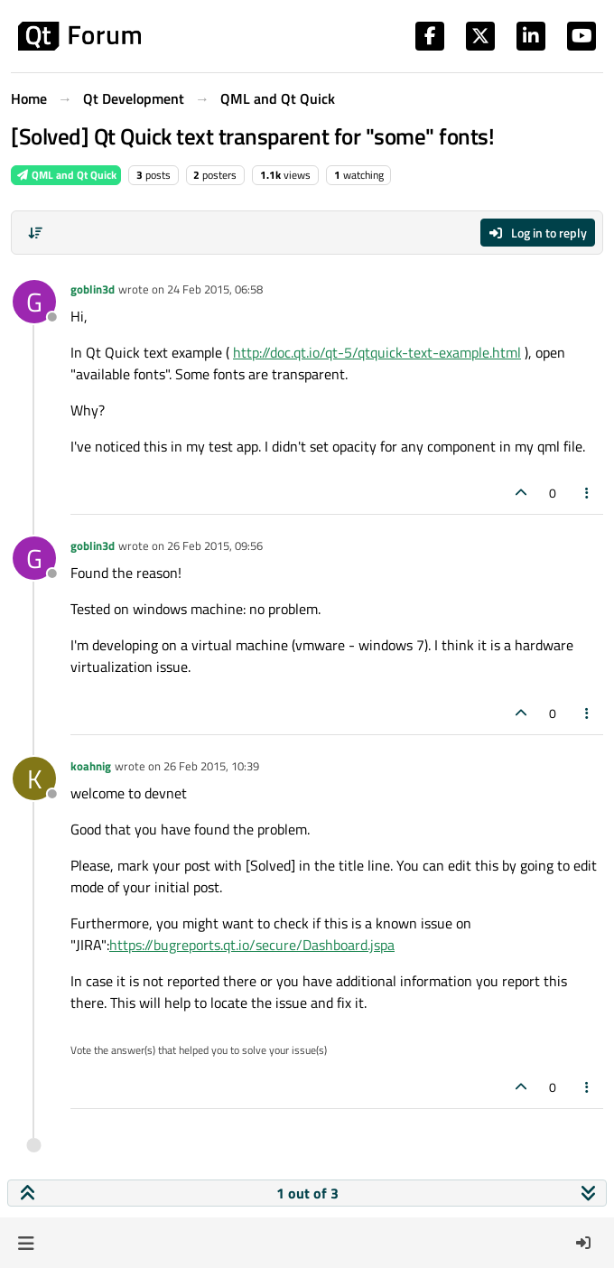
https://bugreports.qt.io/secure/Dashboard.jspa (252, 945)
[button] (25, 1243)
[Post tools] (588, 493)
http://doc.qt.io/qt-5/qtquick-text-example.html (377, 352)
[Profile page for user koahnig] (34, 778)
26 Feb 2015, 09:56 (215, 545)
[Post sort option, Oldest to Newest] (35, 233)
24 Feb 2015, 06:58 (215, 289)
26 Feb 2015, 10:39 (211, 766)
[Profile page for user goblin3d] (34, 301)
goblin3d (92, 289)
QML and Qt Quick (65, 174)
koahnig (90, 766)
